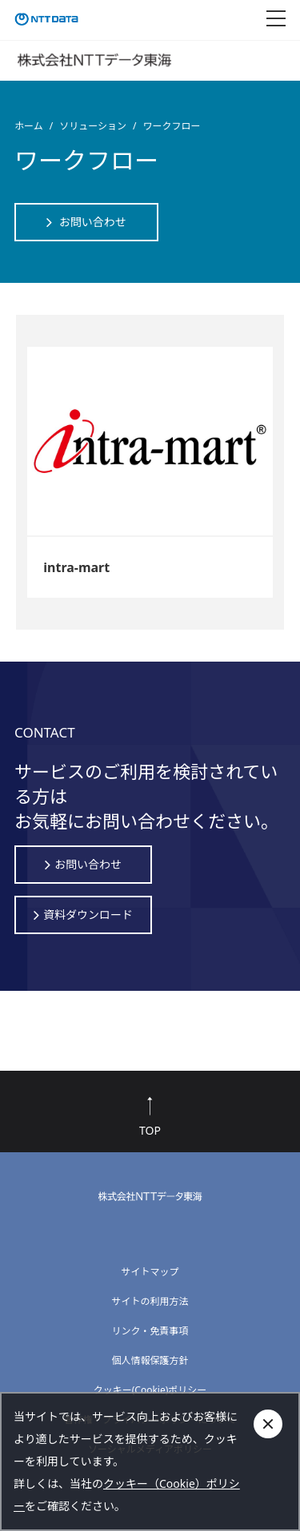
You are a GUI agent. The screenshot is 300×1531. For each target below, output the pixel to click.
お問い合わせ (92, 222)
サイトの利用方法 (149, 1301)
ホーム (28, 126)
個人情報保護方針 (149, 1360)
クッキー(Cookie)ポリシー (150, 1390)
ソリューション (92, 126)
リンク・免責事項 (150, 1331)
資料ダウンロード (88, 915)
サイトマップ (149, 1271)
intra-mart (76, 567)
